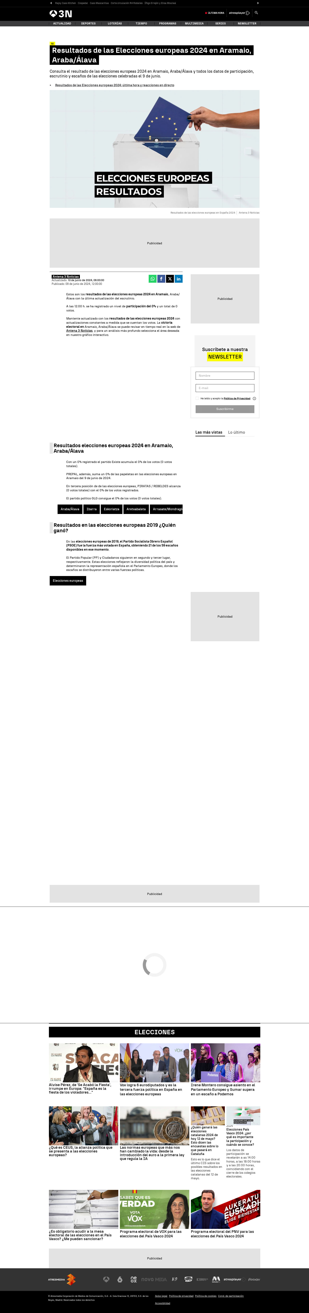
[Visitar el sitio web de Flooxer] (254, 1279)
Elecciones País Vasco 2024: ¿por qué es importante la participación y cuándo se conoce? (240, 1137)
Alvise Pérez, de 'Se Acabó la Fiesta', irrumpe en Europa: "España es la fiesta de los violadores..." (80, 1088)
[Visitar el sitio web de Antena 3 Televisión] (106, 1279)
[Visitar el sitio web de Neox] (134, 1279)
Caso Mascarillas (99, 3)
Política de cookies (206, 1295)
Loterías (115, 23)
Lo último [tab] (236, 432)
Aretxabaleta (136, 509)
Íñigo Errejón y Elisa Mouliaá (160, 3)
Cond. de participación (231, 1295)
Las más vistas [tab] (208, 432)
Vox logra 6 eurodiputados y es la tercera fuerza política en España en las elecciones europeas (151, 1089)
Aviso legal (161, 1295)
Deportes (88, 23)
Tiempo (141, 23)
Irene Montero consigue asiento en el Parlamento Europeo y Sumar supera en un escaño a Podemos (223, 1089)
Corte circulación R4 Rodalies (127, 3)
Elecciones (154, 1032)
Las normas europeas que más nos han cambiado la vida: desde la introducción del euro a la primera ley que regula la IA (152, 1153)
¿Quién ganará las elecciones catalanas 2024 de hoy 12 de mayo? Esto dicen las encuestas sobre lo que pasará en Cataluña (204, 1140)
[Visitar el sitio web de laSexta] (120, 1279)
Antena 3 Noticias (79, 331)
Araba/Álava (70, 509)
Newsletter (247, 23)
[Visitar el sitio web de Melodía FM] (216, 1279)
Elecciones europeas (68, 581)
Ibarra (92, 509)
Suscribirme (224, 409)
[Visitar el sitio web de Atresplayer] (235, 1279)
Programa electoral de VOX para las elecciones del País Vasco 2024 (151, 1233)
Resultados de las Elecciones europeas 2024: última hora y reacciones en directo (114, 85)
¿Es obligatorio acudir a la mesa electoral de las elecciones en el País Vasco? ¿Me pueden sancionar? (80, 1235)
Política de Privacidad (237, 398)
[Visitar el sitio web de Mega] (161, 1279)
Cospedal (83, 3)
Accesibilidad (162, 1303)
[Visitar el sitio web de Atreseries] (175, 1279)
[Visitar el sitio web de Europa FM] (202, 1279)
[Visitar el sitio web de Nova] (147, 1279)
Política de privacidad (181, 1295)
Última (216, 13)
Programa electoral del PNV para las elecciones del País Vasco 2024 (222, 1233)
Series (220, 23)
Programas (167, 23)
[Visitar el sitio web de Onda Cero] (188, 1279)
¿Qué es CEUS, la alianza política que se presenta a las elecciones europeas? (80, 1151)
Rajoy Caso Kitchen (65, 3)
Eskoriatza (111, 509)
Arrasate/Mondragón (169, 509)
